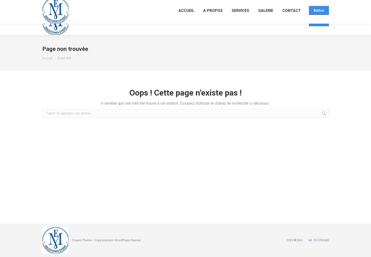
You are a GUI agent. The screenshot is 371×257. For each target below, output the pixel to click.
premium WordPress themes (121, 240)
